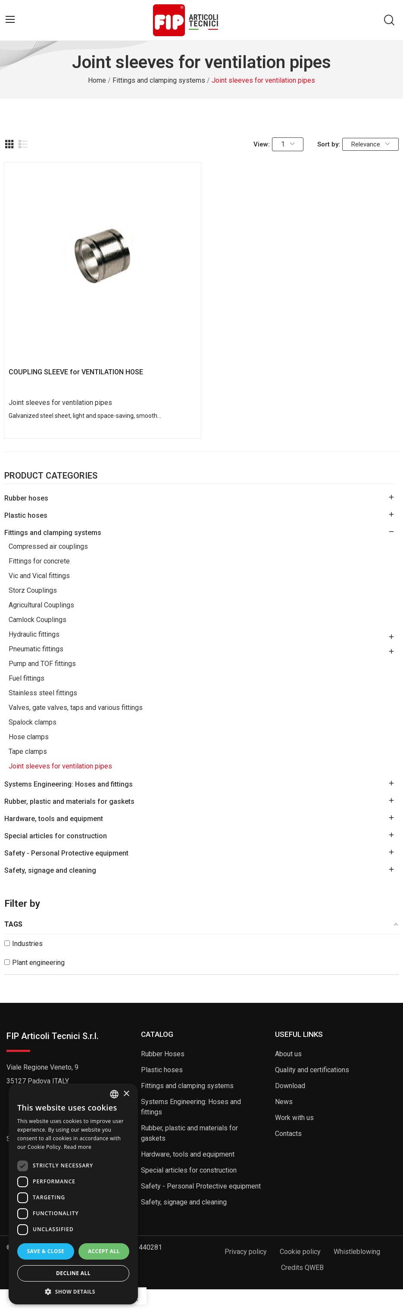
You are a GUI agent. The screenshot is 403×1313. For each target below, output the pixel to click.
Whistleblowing (357, 1252)
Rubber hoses (26, 498)
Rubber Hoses (162, 1054)
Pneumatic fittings (36, 649)
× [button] (126, 1094)
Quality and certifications (312, 1070)
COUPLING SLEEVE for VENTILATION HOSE (76, 372)
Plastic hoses (25, 515)
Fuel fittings (26, 678)
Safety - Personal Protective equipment (66, 853)
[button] (73, 1291)
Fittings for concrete (39, 561)
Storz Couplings (33, 590)
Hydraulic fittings (34, 634)
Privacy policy (246, 1252)
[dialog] (73, 1193)
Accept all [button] (104, 1251)
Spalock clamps (32, 722)
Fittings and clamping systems (52, 533)
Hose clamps (29, 737)
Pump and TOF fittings (42, 664)
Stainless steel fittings (43, 693)
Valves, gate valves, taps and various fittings (76, 707)
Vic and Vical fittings (39, 576)
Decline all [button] (73, 1273)
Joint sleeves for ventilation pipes (60, 766)
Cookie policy (300, 1252)
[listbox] (114, 1094)
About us (288, 1054)
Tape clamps (28, 751)
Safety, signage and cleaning (50, 870)
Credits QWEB (302, 1267)
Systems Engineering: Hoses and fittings (68, 784)
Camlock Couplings (37, 620)
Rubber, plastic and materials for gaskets (69, 801)
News (284, 1102)
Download (290, 1086)
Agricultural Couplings (41, 605)
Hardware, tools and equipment (53, 819)
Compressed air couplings (48, 546)
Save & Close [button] (45, 1251)
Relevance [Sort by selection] (370, 144)
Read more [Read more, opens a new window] (77, 1147)
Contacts (288, 1133)
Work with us (294, 1118)
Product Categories (50, 476)
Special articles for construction (55, 836)
